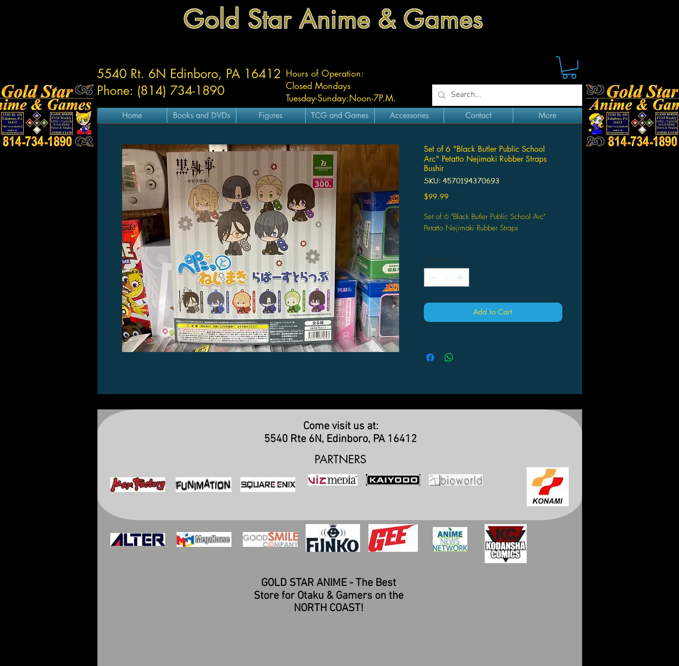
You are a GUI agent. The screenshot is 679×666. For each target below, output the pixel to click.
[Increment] (461, 277)
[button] (569, 67)
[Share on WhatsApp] (449, 357)
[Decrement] (432, 277)
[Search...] (506, 95)
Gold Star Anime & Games (333, 19)
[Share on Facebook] (430, 357)
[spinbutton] (446, 277)
